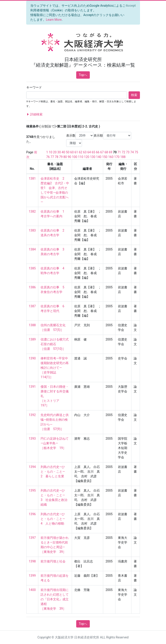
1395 (32, 490)
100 (74, 157)
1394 (32, 467)
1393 (32, 438)
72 (123, 152)
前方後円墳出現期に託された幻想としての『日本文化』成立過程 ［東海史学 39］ (55, 599)
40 (63, 152)
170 (117, 157)
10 (50, 152)
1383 (32, 230)
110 (80, 157)
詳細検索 (34, 114)
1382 (32, 211)
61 (76, 152)
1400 (32, 590)
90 (69, 157)
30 (59, 152)
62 (80, 152)
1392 (32, 415)
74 (132, 152)
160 (110, 157)
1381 (32, 178)
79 (61, 157)
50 (68, 152)
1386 (32, 287)
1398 (32, 561)
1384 (32, 249)
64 (89, 152)
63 (85, 152)
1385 (32, 268)
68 (106, 152)
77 (52, 157)
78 (56, 157)
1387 (32, 306)
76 (48, 157)
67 (102, 152)
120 (86, 157)
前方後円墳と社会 (53, 561)
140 (98, 157)
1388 (32, 325)
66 (97, 152)
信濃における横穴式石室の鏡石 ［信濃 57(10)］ (55, 344)
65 (93, 152)
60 (72, 152)
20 (55, 152)
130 (92, 157)
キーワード (34, 87)
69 (110, 152)
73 (127, 152)
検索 (134, 95)
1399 (32, 575)
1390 (32, 358)
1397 (32, 537)
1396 (32, 514)
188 (123, 157)
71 (119, 152)
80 (65, 157)
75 (136, 152)
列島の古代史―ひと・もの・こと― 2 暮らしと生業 (54, 471)
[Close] (130, 5)
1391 (32, 386)
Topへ (83, 75)
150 (104, 157)
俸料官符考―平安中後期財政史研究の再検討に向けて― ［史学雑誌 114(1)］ (55, 368)
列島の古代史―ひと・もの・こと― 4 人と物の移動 (54, 518)
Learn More (54, 19)
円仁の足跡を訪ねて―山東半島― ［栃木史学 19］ (55, 443)
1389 (32, 339)
